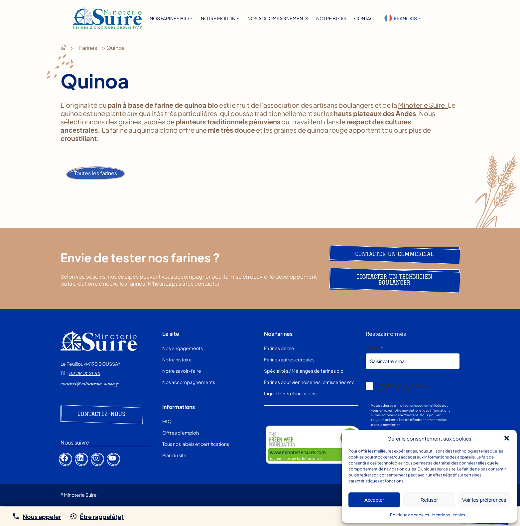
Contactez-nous (101, 414)
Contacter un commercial (394, 254)
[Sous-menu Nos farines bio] (191, 18)
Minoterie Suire (63, 47)
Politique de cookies (409, 514)
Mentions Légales (448, 514)
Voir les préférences (484, 500)
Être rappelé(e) (102, 516)
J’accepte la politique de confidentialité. (403, 388)
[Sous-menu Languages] (419, 18)
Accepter (374, 500)
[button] (506, 438)
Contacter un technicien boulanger (394, 280)
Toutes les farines (95, 173)
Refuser (429, 500)
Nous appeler (42, 516)
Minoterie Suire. (423, 105)
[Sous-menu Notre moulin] (237, 18)
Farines (88, 47)
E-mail (374, 348)
